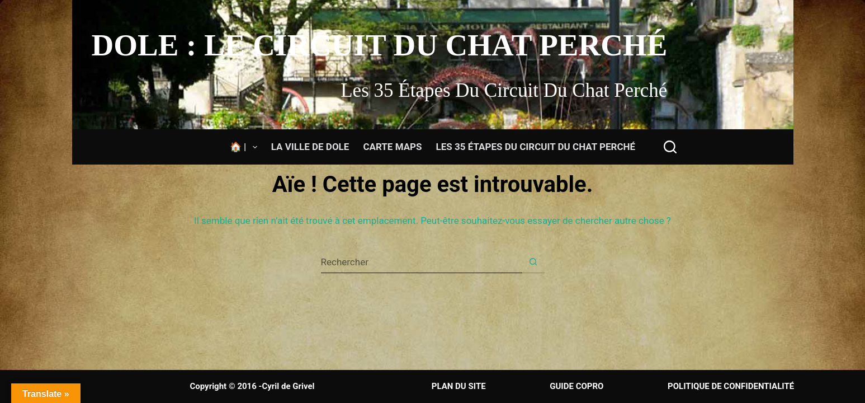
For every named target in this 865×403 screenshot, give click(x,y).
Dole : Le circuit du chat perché (380, 45)
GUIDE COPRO (576, 386)
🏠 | (246, 147)
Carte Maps (392, 146)
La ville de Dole (310, 146)
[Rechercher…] (421, 262)
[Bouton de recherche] (533, 262)
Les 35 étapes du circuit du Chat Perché (536, 146)
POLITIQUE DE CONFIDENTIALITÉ (730, 386)
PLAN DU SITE (460, 386)
